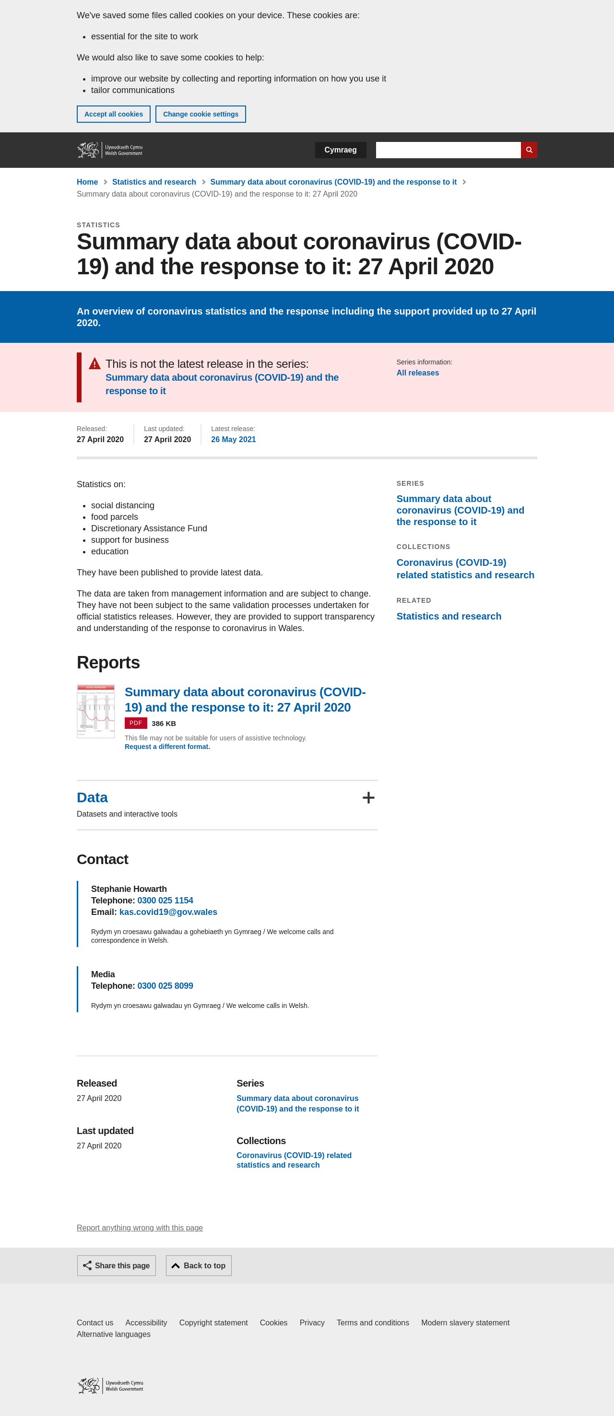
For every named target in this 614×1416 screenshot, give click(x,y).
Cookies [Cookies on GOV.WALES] (274, 1323)
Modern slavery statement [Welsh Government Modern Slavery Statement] (465, 1323)
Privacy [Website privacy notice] (312, 1323)
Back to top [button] (204, 1266)
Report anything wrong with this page (140, 1228)
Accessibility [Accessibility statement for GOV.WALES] (146, 1323)
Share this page (122, 1266)
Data (92, 797)
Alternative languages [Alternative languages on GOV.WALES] (114, 1334)
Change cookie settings (200, 114)
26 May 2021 (233, 439)
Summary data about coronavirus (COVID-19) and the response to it (334, 182)
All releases (418, 373)
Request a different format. (167, 746)
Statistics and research (154, 182)
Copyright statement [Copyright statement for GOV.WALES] (213, 1323)
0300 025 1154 (165, 900)
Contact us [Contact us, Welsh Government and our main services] (95, 1323)
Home (87, 182)
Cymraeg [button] (341, 150)
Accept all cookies (113, 114)
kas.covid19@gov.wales (168, 912)
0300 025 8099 (165, 986)
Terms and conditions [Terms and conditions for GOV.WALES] (373, 1323)
